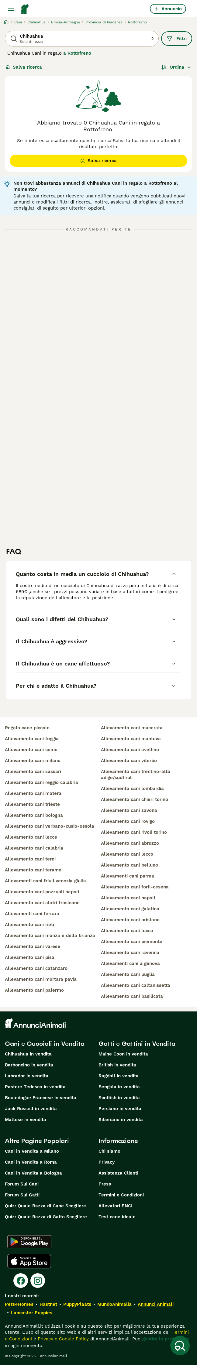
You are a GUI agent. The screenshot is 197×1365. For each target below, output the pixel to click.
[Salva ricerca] (180, 1345)
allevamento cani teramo (33, 870)
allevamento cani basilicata (132, 996)
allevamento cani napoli (128, 898)
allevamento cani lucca (127, 930)
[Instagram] (37, 1280)
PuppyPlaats (77, 1304)
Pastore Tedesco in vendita (35, 1087)
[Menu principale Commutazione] (11, 9)
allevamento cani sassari (33, 771)
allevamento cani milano (32, 760)
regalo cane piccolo (27, 727)
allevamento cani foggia (32, 738)
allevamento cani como (31, 749)
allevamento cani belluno (129, 865)
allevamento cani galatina (130, 909)
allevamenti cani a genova (130, 963)
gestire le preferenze (165, 1339)
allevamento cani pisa (29, 957)
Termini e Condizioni (121, 1195)
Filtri (177, 39)
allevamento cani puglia (128, 974)
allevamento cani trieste (32, 804)
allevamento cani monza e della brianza (50, 935)
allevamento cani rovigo (128, 821)
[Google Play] (29, 1241)
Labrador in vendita (26, 1076)
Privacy (106, 1162)
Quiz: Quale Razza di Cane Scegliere (45, 1206)
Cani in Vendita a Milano (32, 1151)
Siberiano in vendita (120, 1119)
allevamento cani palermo (34, 990)
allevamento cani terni (30, 859)
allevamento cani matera (33, 793)
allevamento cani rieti (29, 924)
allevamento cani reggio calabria (41, 782)
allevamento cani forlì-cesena (135, 887)
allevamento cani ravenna (130, 952)
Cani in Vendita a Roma (31, 1162)
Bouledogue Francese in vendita (40, 1097)
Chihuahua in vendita (28, 1054)
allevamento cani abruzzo (130, 843)
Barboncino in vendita (29, 1065)
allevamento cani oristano (130, 919)
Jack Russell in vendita (31, 1108)
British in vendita (117, 1065)
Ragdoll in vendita (118, 1076)
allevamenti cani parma (127, 876)
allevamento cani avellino (130, 749)
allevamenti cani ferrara (32, 913)
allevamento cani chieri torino (134, 799)
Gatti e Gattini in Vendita (136, 1043)
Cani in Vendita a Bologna (33, 1173)
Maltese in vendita (25, 1119)
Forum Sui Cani (22, 1184)
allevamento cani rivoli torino (134, 832)
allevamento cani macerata (132, 727)
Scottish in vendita (119, 1097)
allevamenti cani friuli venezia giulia (45, 881)
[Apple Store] (29, 1261)
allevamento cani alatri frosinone (42, 902)
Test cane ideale (117, 1217)
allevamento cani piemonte (131, 941)
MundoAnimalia (114, 1304)
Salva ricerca (23, 67)
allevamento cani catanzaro (36, 968)
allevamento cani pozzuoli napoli (42, 892)
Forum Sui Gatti (22, 1195)
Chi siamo (109, 1151)
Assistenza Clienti (118, 1173)
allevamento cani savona (129, 810)
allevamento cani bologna (34, 815)
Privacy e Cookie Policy (62, 1339)
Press (104, 1184)
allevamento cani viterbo (129, 760)
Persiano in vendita (119, 1108)
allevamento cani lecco (127, 854)
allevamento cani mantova (131, 738)
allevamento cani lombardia (132, 788)
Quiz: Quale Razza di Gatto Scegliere (46, 1217)
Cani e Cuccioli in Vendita (45, 1043)
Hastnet (48, 1304)
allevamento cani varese (32, 946)
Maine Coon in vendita (123, 1054)
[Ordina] (176, 67)
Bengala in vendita (119, 1087)
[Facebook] (20, 1280)
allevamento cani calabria (34, 848)
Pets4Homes (19, 1304)
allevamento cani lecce (31, 837)
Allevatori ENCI (115, 1206)
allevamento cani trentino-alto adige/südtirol (135, 774)
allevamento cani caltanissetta (135, 985)
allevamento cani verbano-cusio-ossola (49, 826)
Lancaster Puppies (31, 1312)
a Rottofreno (77, 53)
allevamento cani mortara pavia (41, 979)
